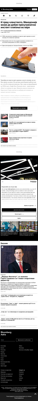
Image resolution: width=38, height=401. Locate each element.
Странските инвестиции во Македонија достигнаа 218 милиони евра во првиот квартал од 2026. (20, 116)
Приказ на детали (28, 205)
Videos (20, 345)
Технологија (4, 355)
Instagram (21, 374)
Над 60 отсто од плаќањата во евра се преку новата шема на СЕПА (22, 123)
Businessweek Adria (5, 361)
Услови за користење (6, 370)
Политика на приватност (7, 374)
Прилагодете (19, 214)
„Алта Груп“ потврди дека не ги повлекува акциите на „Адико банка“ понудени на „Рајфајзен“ (17, 296)
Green (2, 359)
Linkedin (21, 378)
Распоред (21, 347)
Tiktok (20, 380)
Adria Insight (4, 365)
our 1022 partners (10, 189)
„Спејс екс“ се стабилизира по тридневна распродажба (17, 312)
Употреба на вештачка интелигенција (6, 381)
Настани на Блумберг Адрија (26, 349)
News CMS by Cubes (19, 391)
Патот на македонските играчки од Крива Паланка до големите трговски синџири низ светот (28, 234)
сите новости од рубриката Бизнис (8, 326)
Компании (3, 274)
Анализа (3, 363)
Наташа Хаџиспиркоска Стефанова (12, 30)
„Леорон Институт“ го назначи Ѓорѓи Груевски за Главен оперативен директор (18, 278)
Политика (3, 349)
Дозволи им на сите (19, 209)
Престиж (3, 353)
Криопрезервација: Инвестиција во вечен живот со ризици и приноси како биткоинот (9, 234)
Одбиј (19, 218)
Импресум (3, 372)
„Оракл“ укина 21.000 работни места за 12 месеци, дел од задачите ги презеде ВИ (17, 319)
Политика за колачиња (6, 376)
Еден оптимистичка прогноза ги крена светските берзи (20, 138)
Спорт (2, 357)
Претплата (34, 9)
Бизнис (4, 243)
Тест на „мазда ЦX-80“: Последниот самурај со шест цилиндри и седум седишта (22, 131)
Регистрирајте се (19, 398)
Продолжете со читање (19, 108)
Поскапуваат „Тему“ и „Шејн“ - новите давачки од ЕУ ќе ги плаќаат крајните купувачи (18, 304)
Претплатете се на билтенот (24, 340)
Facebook (21, 372)
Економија (3, 345)
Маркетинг (3, 378)
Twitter (20, 376)
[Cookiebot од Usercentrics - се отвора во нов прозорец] (30, 182)
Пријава (29, 9)
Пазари (2, 351)
